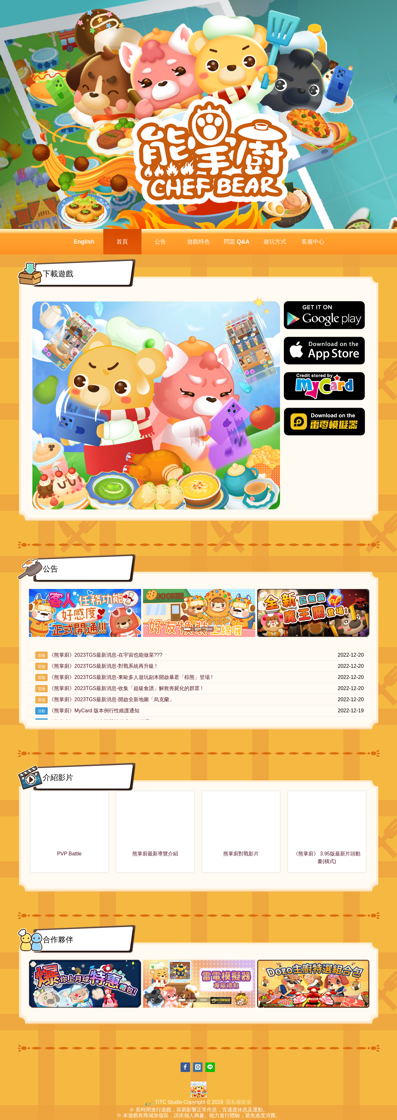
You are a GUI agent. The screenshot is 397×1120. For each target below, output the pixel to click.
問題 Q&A (237, 242)
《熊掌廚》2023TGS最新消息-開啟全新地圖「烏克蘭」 (111, 699)
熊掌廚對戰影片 (241, 853)
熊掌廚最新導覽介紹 (155, 853)
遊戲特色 (198, 242)
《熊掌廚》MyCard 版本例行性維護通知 (94, 710)
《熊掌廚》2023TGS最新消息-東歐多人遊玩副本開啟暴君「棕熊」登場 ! (131, 677)
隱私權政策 (238, 1102)
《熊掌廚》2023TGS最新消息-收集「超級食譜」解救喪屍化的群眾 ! (125, 688)
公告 (160, 242)
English (84, 242)
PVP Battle (69, 853)
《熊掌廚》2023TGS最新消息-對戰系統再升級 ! (103, 666)
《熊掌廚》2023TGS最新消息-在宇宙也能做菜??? (105, 655)
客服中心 (313, 242)
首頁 (122, 242)
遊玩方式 (275, 242)
